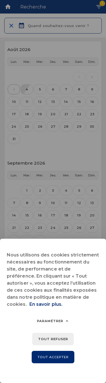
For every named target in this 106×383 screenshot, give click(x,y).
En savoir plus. (45, 304)
